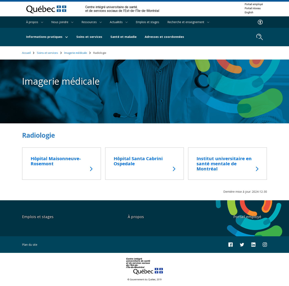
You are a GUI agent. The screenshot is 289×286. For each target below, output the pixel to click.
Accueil (28, 52)
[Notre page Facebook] (230, 244)
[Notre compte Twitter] (242, 244)
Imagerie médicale (77, 52)
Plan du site (29, 245)
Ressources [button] (91, 22)
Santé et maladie (123, 37)
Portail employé (254, 4)
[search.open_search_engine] (259, 37)
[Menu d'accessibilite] (260, 22)
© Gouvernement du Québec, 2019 (145, 279)
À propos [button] (34, 22)
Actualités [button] (119, 22)
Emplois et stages (147, 22)
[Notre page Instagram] (265, 244)
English (249, 12)
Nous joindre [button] (62, 22)
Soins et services (89, 37)
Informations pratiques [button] (47, 37)
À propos (136, 216)
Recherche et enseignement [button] (188, 22)
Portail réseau (253, 8)
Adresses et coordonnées (164, 37)
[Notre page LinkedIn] (253, 244)
